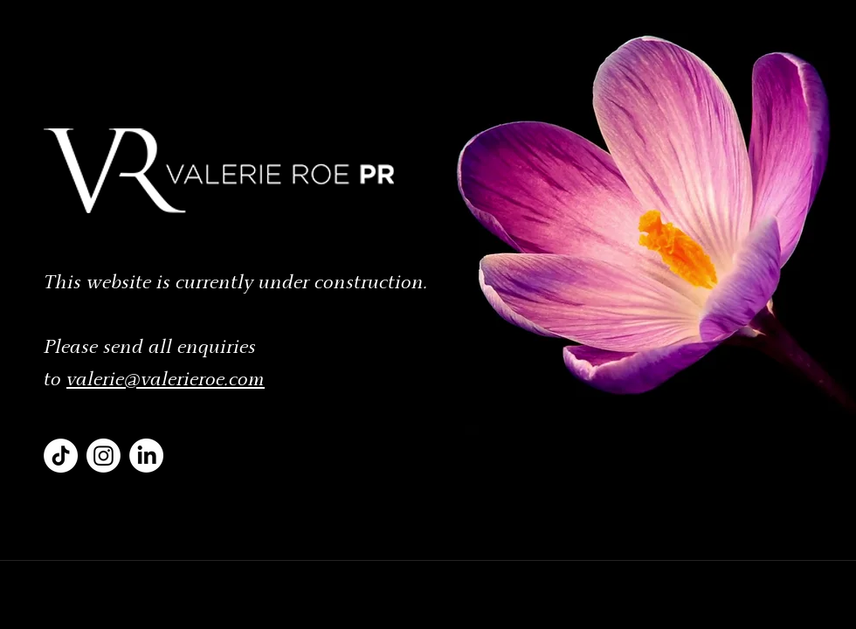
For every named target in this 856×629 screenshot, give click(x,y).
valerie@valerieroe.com (165, 382)
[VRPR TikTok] (61, 456)
